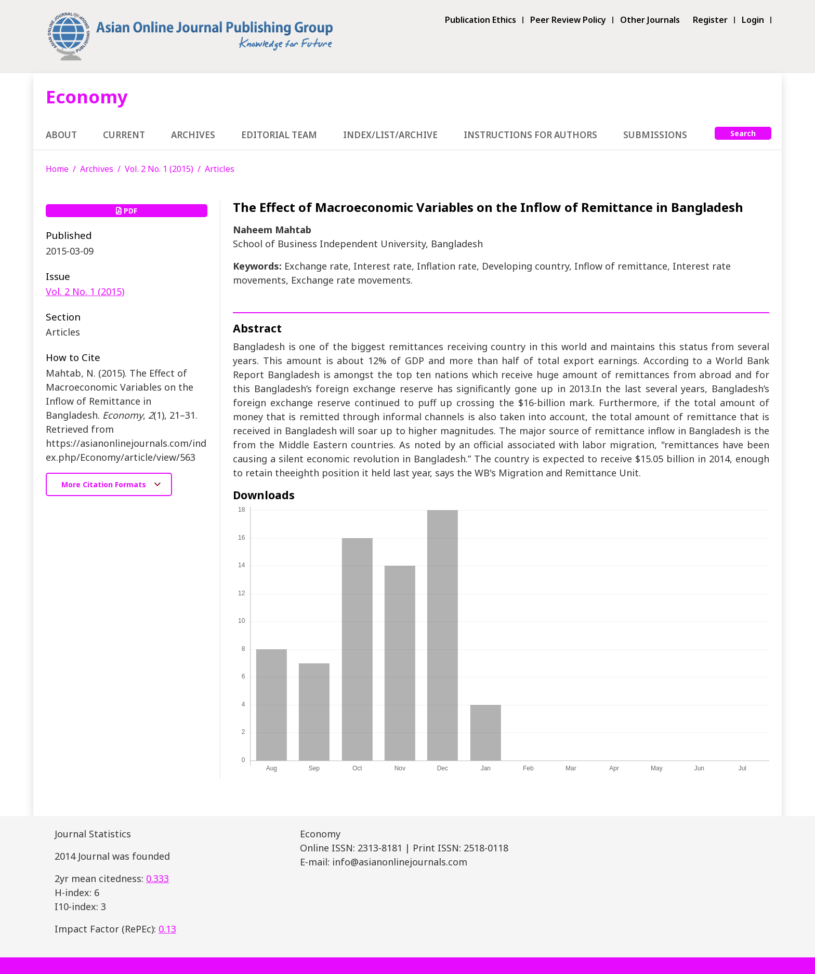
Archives (193, 135)
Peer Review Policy (568, 20)
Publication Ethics (480, 20)
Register (710, 20)
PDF (126, 211)
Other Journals (650, 20)
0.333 (157, 878)
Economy (87, 96)
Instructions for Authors (530, 135)
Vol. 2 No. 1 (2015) (159, 169)
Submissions (655, 135)
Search (743, 133)
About (61, 135)
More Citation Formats (104, 484)
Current (124, 135)
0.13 (167, 929)
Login (753, 20)
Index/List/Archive (390, 135)
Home (57, 169)
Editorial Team (279, 135)
